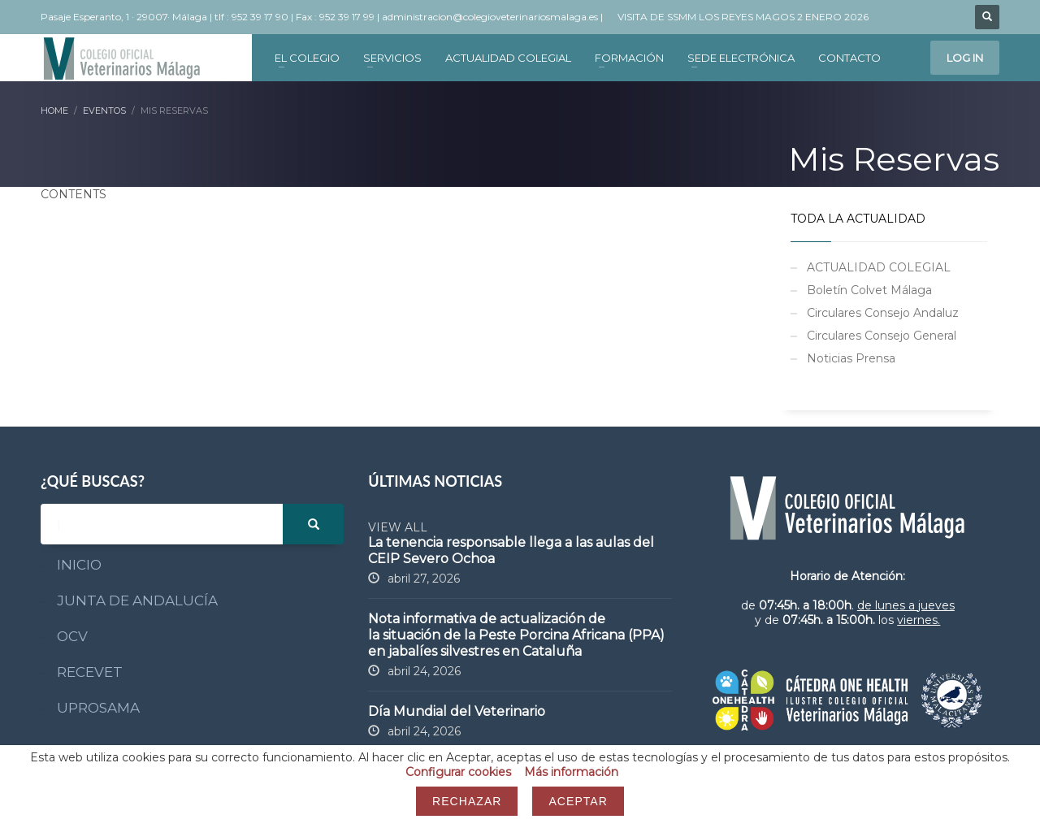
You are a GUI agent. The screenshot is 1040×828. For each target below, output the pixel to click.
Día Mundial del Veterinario (456, 711)
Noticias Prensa (851, 358)
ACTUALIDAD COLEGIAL (879, 267)
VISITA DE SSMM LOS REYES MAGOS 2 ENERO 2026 (743, 17)
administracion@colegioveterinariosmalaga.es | (493, 17)
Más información (571, 772)
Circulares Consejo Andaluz (883, 313)
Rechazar (466, 801)
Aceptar (577, 801)
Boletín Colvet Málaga (869, 290)
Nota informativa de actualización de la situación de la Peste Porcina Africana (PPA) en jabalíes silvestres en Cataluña (516, 635)
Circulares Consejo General (881, 335)
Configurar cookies (458, 772)
